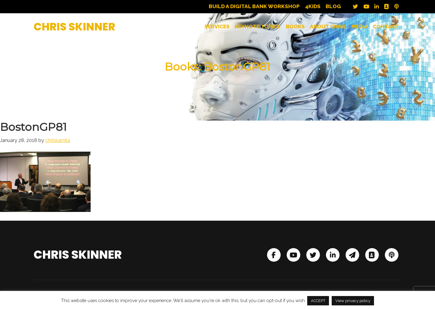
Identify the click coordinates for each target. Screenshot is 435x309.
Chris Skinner (74, 26)
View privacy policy (352, 300)
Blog (333, 6)
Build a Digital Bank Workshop (254, 6)
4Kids (313, 6)
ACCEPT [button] (318, 300)
